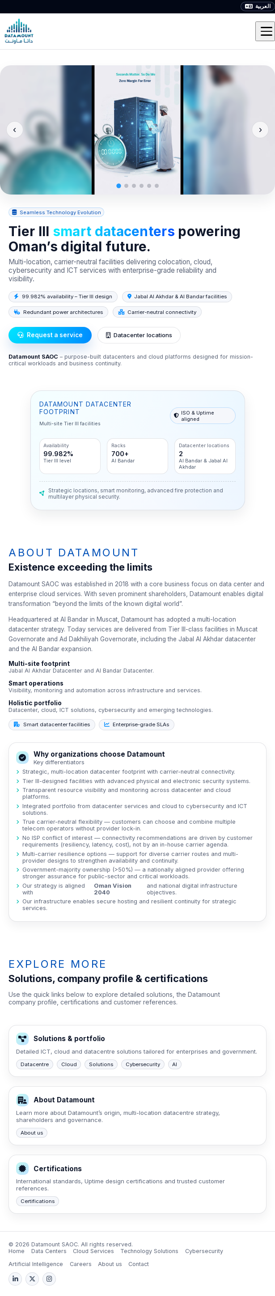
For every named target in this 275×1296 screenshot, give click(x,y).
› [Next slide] (260, 129)
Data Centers (49, 1251)
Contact (138, 1264)
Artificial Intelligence (35, 1264)
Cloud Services (93, 1251)
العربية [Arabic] (258, 6)
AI (174, 1064)
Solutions (101, 1064)
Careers (81, 1264)
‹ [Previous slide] (14, 129)
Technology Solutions (149, 1251)
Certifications (38, 1201)
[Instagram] (49, 1279)
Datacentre (35, 1064)
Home (16, 1251)
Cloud (69, 1064)
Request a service (50, 335)
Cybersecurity (143, 1064)
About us (32, 1133)
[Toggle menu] (265, 31)
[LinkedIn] (15, 1279)
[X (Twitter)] (32, 1279)
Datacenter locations (139, 335)
